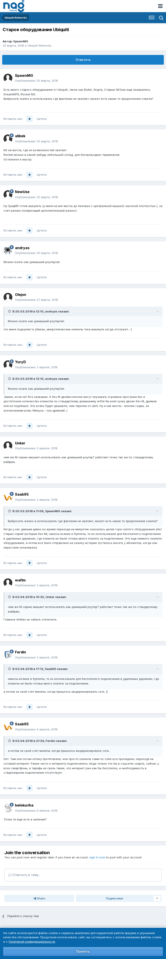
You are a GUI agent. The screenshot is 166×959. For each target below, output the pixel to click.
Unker (20, 443)
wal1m (20, 580)
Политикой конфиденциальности (32, 941)
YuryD (20, 362)
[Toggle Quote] (10, 311)
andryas (22, 248)
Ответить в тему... (24, 875)
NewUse (22, 192)
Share (39, 898)
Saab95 (22, 494)
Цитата (42, 118)
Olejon (20, 294)
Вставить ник (13, 118)
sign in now (97, 857)
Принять (83, 951)
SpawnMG (20, 41)
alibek (20, 136)
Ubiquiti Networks (40, 45)
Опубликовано (36, 80)
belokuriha (24, 805)
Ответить (83, 60)
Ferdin (20, 652)
